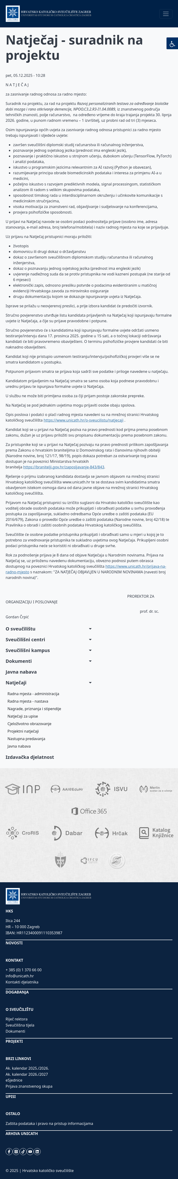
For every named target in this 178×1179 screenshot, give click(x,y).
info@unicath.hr (20, 976)
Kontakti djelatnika (22, 982)
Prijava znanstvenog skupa (29, 1086)
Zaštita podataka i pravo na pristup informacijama (49, 1123)
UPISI (11, 1096)
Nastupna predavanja (26, 738)
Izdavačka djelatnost (30, 757)
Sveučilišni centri (25, 639)
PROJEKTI (14, 1041)
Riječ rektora (17, 1019)
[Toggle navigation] (165, 14)
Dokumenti (19, 661)
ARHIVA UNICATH (22, 1133)
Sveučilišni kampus (28, 650)
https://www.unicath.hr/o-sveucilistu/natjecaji (83, 420)
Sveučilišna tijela (20, 1025)
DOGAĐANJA (17, 992)
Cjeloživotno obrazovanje (29, 723)
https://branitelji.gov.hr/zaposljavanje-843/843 (63, 467)
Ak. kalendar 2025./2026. (27, 1068)
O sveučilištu (20, 629)
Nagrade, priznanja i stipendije (34, 708)
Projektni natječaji (23, 731)
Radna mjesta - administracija (33, 693)
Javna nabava (21, 672)
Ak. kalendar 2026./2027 (27, 1074)
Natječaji (16, 682)
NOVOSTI (14, 942)
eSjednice (14, 1080)
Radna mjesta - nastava (27, 701)
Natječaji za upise (22, 716)
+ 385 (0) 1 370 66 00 (24, 969)
